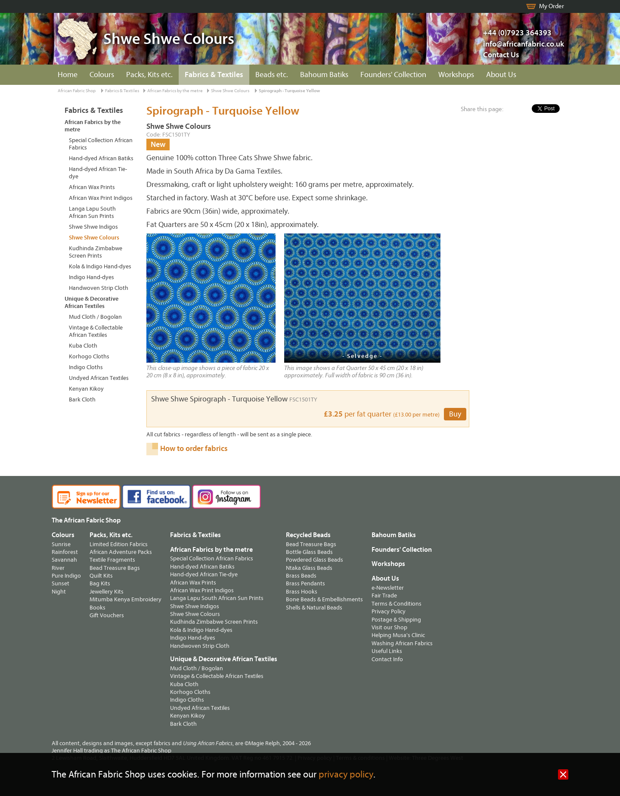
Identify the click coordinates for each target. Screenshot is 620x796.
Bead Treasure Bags (115, 568)
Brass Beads (301, 575)
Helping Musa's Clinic (398, 635)
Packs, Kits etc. (149, 74)
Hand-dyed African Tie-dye (98, 172)
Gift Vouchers (107, 615)
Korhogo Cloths (89, 356)
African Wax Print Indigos (101, 198)
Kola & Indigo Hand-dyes (100, 266)
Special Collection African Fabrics (101, 144)
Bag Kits (100, 583)
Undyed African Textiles (99, 378)
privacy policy (346, 774)
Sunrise (61, 544)
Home (68, 74)
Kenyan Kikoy (86, 388)
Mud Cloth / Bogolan (95, 316)
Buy (455, 414)
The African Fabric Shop (86, 520)
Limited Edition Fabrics (119, 544)
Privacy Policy (389, 611)
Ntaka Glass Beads (309, 568)
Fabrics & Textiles (214, 74)
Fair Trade (384, 595)
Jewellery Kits (107, 591)
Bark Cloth (82, 399)
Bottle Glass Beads (309, 552)
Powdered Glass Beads (314, 559)
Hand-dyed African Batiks (101, 158)
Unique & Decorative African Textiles (91, 302)
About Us (501, 74)
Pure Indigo (66, 575)
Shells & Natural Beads (314, 607)
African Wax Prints (92, 187)
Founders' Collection (393, 74)
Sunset (60, 583)
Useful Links (387, 651)
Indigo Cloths (86, 367)
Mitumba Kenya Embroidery (125, 599)
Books (97, 607)
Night (59, 591)
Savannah (64, 559)
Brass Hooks (301, 591)
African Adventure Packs (121, 552)
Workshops (456, 74)
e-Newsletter (388, 587)
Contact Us (501, 54)
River (58, 568)
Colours (102, 74)
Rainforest (65, 552)
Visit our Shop (389, 627)
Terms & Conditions (397, 603)
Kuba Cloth (83, 345)
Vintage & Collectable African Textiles (96, 331)
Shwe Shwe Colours (230, 90)
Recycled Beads (308, 535)
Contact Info (387, 659)
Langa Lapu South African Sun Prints (92, 212)
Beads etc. (271, 74)
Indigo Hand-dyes (91, 277)
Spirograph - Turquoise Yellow (289, 90)
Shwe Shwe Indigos (93, 226)
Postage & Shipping (396, 619)
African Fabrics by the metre (175, 90)
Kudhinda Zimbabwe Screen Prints (95, 252)
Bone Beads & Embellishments (324, 599)
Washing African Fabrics (402, 643)
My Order (551, 6)
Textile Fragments (112, 559)
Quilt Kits (101, 575)
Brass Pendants (305, 583)
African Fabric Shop (77, 90)
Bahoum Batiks (324, 74)
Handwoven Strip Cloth (98, 288)
